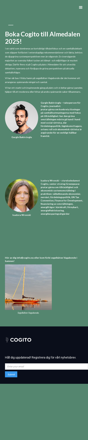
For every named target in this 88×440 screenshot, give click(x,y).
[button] (80, 7)
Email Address (12, 361)
